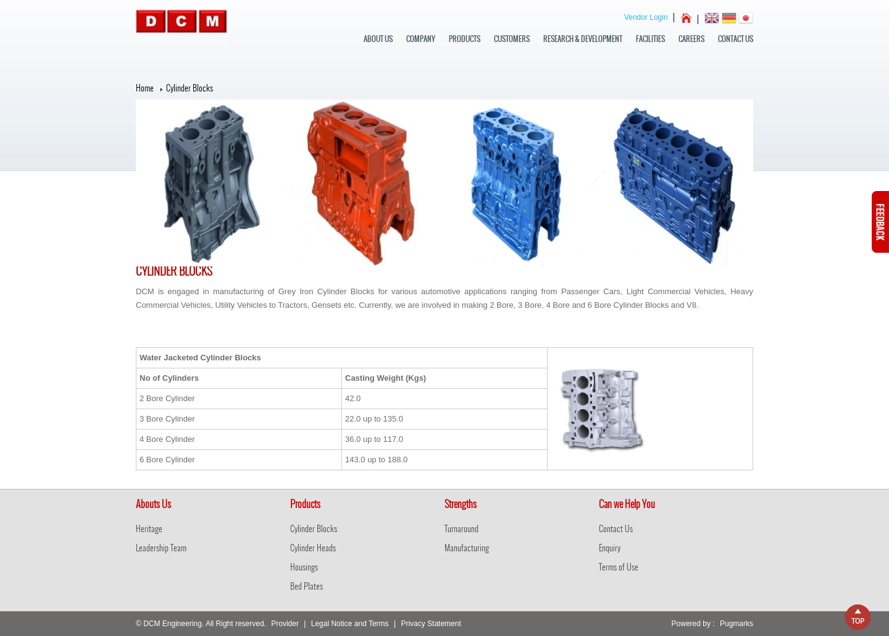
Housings (304, 567)
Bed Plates (306, 586)
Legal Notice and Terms (350, 623)
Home (145, 88)
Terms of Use (618, 567)
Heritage (149, 528)
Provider (285, 623)
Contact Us (735, 39)
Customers (512, 39)
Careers (691, 39)
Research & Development (582, 39)
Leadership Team (161, 547)
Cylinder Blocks (313, 528)
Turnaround (461, 528)
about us (378, 39)
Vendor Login (646, 17)
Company (420, 39)
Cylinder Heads (313, 547)
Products (464, 39)
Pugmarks (736, 623)
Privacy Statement (431, 623)
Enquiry (609, 547)
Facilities (650, 39)
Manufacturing (466, 547)
